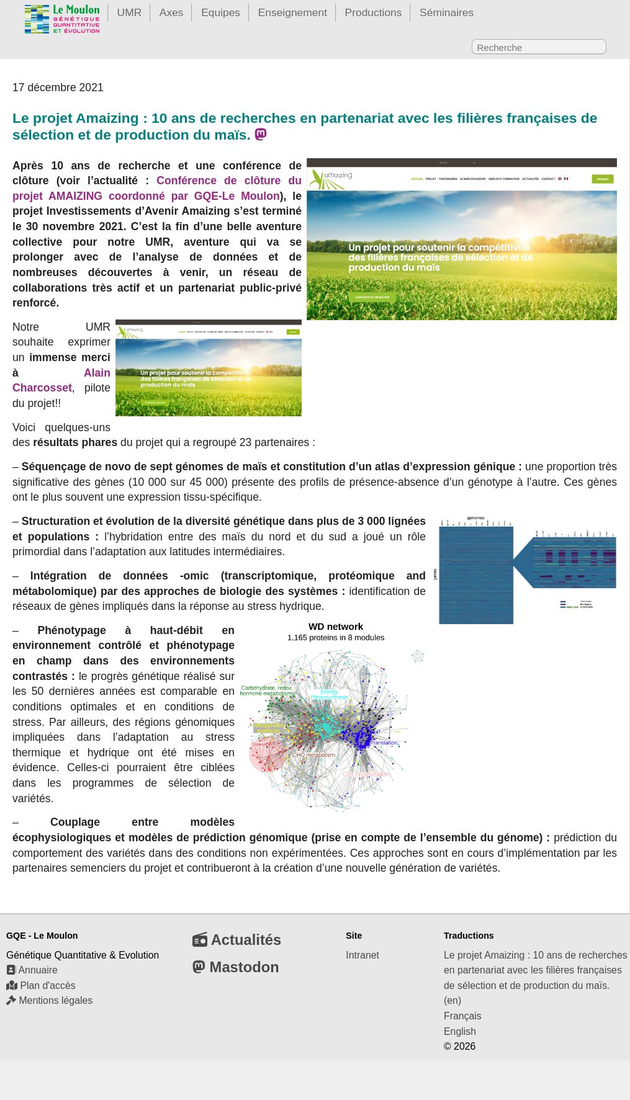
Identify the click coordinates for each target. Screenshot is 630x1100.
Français (463, 1016)
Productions (373, 12)
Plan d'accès (41, 985)
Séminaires (447, 12)
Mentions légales (49, 1000)
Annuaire (32, 970)
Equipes (220, 12)
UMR (129, 12)
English (460, 1031)
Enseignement (292, 12)
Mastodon (235, 967)
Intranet (362, 955)
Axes (172, 12)
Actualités (236, 939)
